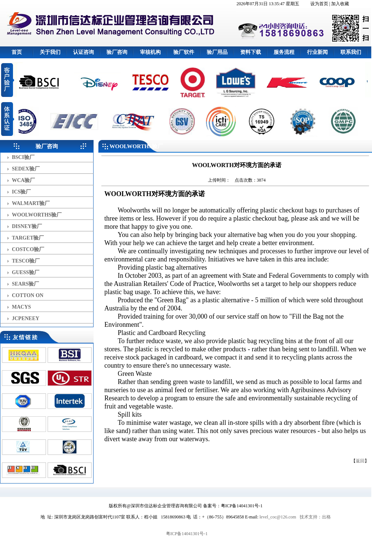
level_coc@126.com (278, 517)
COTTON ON (27, 295)
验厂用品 (217, 52)
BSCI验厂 (23, 157)
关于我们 (50, 52)
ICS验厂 (21, 192)
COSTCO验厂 (28, 249)
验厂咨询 (117, 52)
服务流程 (284, 52)
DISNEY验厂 (27, 226)
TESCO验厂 (26, 261)
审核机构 (150, 52)
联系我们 (350, 52)
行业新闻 (317, 52)
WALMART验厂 (31, 203)
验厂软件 (183, 52)
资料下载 (250, 52)
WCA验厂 (23, 180)
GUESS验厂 (25, 272)
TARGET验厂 (28, 238)
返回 (360, 460)
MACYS (21, 307)
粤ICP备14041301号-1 (187, 533)
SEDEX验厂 (26, 169)
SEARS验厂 (25, 284)
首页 (17, 52)
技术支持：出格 (315, 517)
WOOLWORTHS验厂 (37, 215)
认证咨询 (83, 52)
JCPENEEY (25, 318)
